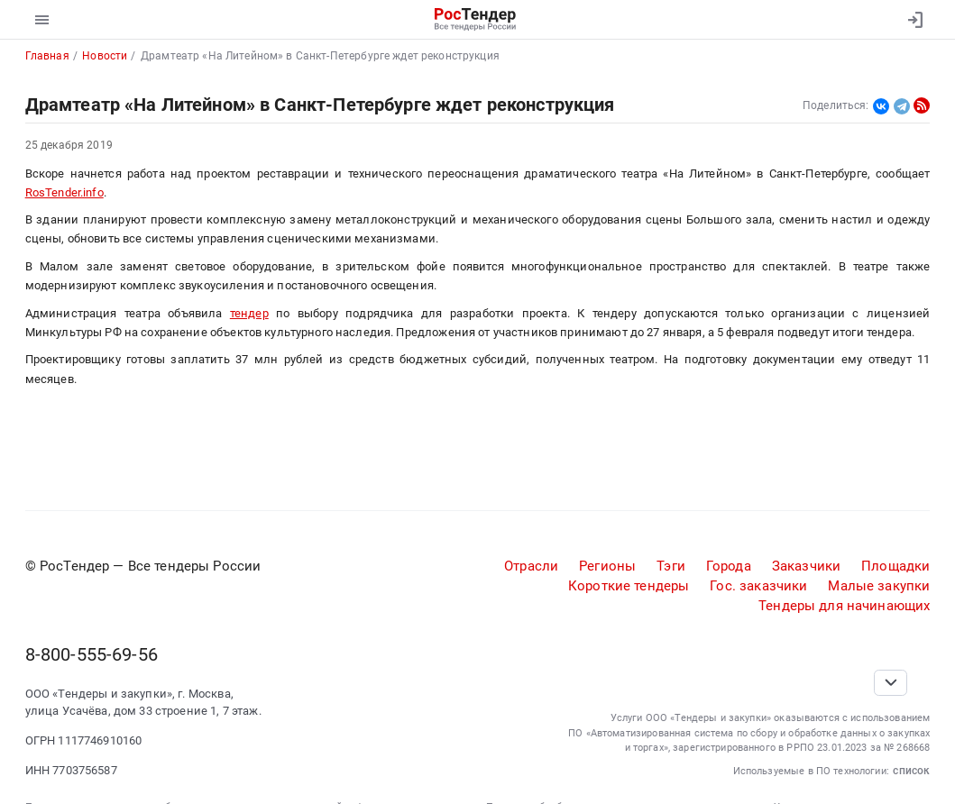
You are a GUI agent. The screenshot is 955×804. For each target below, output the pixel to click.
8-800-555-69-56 (91, 654)
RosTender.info (64, 192)
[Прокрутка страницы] (890, 683)
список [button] (911, 770)
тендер (249, 313)
